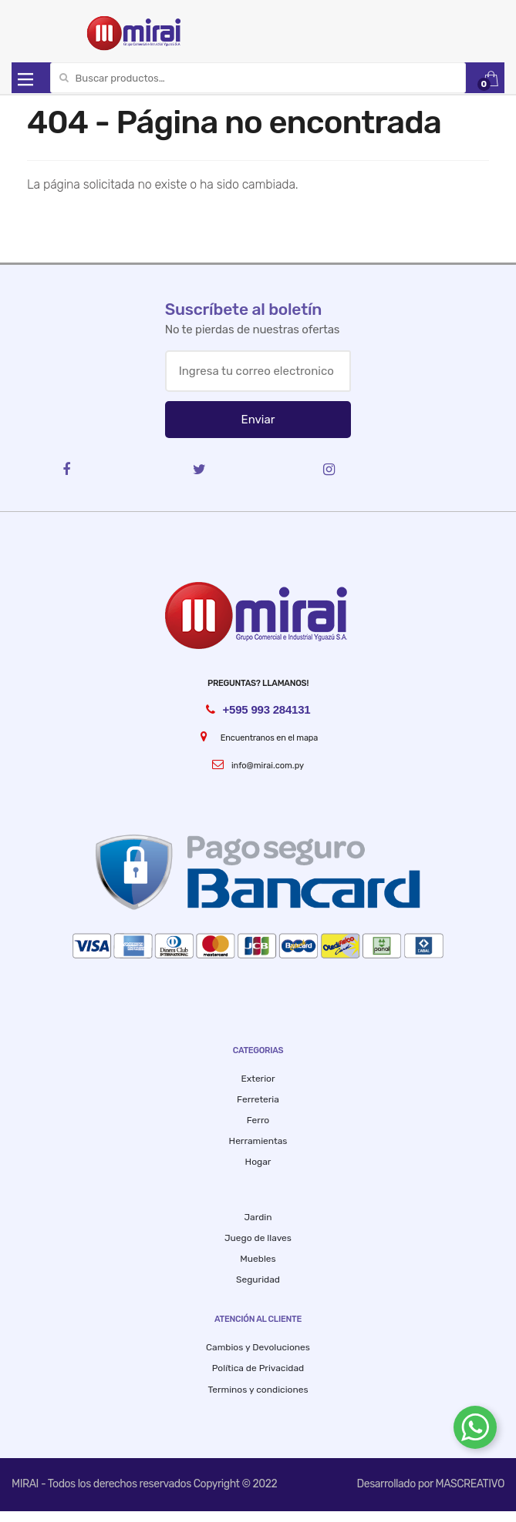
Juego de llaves (258, 1238)
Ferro (258, 1120)
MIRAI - (30, 1483)
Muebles (257, 1258)
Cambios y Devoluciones (258, 1347)
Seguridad (258, 1279)
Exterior (258, 1078)
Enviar (258, 419)
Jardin (258, 1217)
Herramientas (258, 1141)
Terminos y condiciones (257, 1389)
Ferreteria (258, 1099)
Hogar (258, 1161)
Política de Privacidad (258, 1368)
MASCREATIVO (470, 1483)
